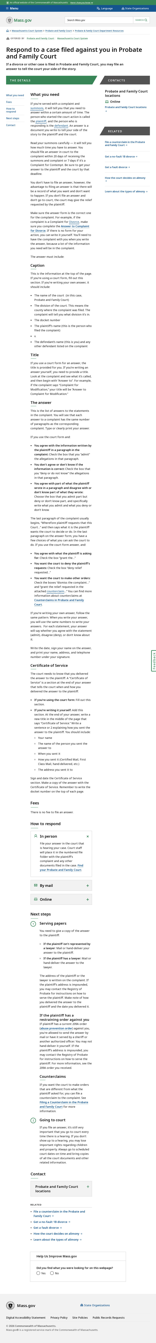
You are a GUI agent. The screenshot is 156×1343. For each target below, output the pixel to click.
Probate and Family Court (58, 31)
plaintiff (41, 121)
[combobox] (107, 20)
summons (36, 108)
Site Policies (80, 1317)
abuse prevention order (56, 1028)
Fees (9, 102)
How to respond (11, 110)
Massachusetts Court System (27, 31)
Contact (10, 125)
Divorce (74, 221)
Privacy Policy (58, 1317)
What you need (15, 95)
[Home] (7, 31)
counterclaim (55, 591)
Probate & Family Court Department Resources (99, 31)
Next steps (12, 118)
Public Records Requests (109, 1317)
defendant (61, 125)
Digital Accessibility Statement (26, 1317)
